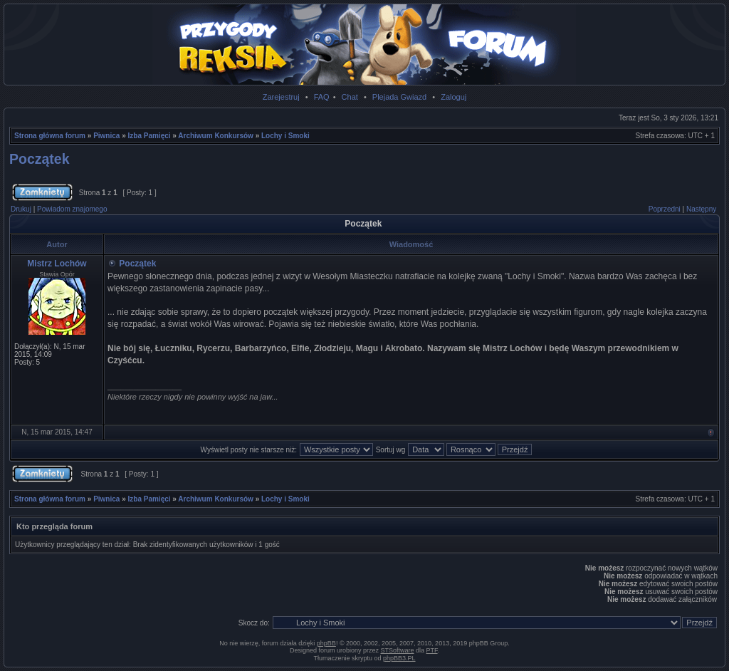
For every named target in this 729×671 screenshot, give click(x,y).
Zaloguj (453, 97)
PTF (432, 650)
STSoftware (397, 650)
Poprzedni (665, 209)
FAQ (322, 97)
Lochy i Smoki (285, 136)
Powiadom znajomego (72, 209)
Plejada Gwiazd (399, 97)
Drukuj (21, 209)
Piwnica (106, 136)
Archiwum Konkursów (215, 136)
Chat (350, 97)
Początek (39, 159)
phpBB (326, 643)
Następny (701, 209)
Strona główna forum (49, 136)
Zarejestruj (281, 97)
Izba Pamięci (149, 136)
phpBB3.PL (399, 658)
